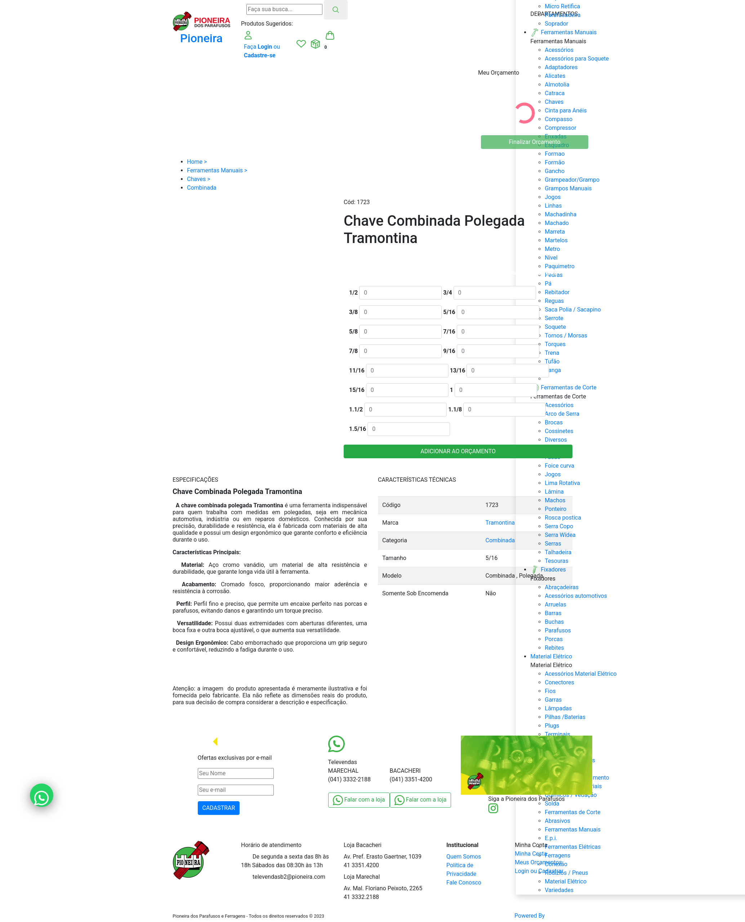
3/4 (447, 292)
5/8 (353, 331)
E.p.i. (551, 838)
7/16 (449, 331)
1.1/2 (356, 409)
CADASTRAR (218, 807)
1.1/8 (455, 409)
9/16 (449, 351)
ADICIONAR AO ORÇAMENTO (458, 451)
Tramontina (500, 522)
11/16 (357, 370)
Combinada (500, 540)
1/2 (353, 292)
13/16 (457, 370)
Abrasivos (557, 820)
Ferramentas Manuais (573, 829)
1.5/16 (357, 428)
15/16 (357, 390)
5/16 (449, 312)
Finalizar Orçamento (535, 141)
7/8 (353, 351)
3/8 (353, 312)
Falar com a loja (359, 800)
